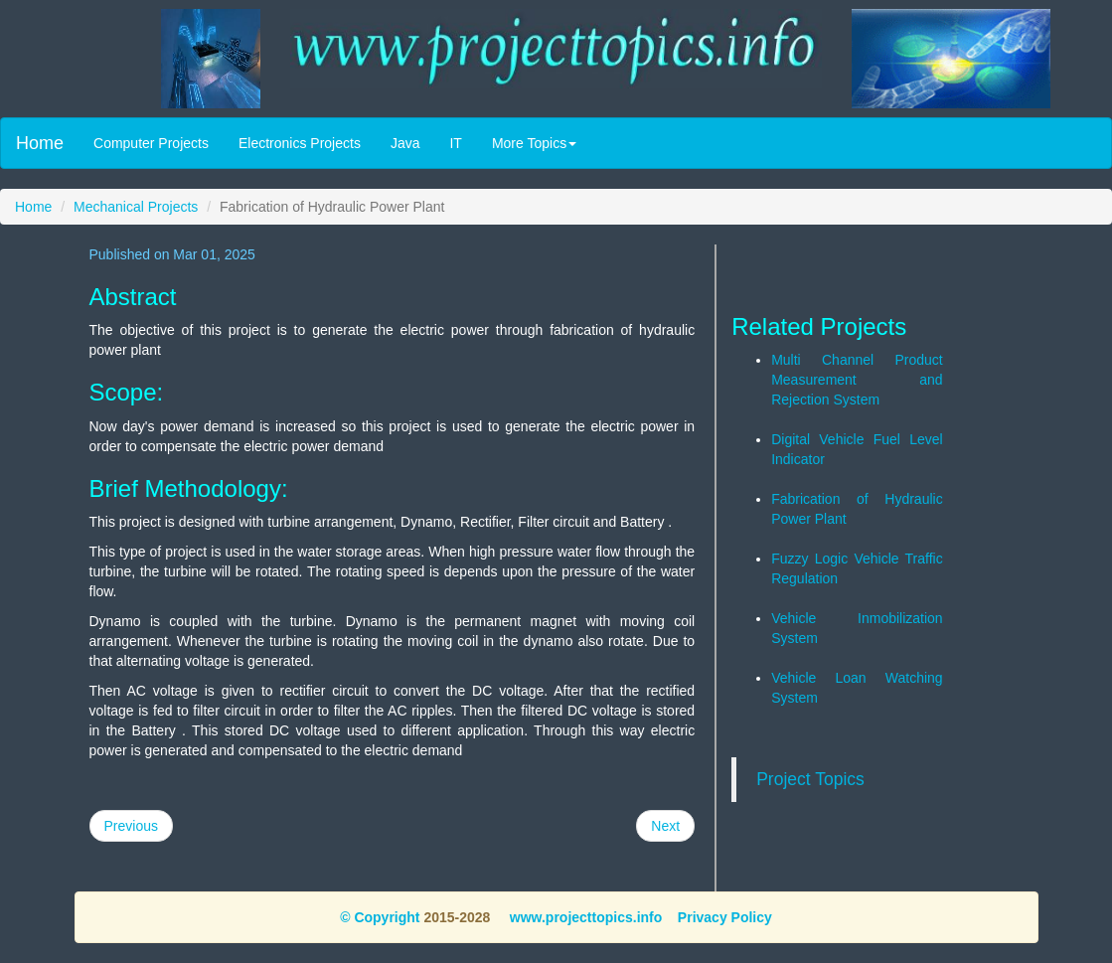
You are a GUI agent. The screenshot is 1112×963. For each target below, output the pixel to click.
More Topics (534, 143)
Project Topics (810, 779)
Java (405, 143)
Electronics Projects (299, 143)
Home (40, 143)
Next (665, 826)
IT (455, 143)
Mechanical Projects (136, 207)
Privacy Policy (725, 917)
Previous (131, 826)
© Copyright (379, 917)
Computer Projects (151, 143)
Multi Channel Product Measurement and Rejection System (857, 379)
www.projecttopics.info (584, 917)
